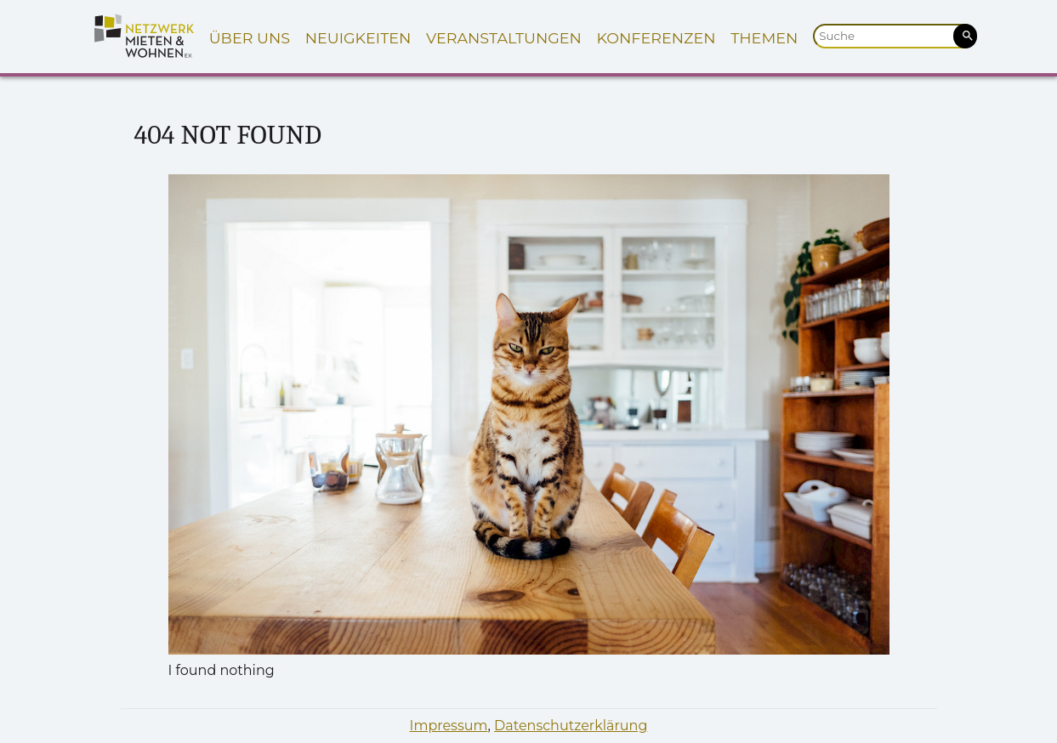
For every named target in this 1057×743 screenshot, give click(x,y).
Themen (764, 38)
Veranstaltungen (504, 38)
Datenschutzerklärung (570, 725)
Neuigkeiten (358, 38)
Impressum (449, 725)
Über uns (249, 38)
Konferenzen (655, 38)
